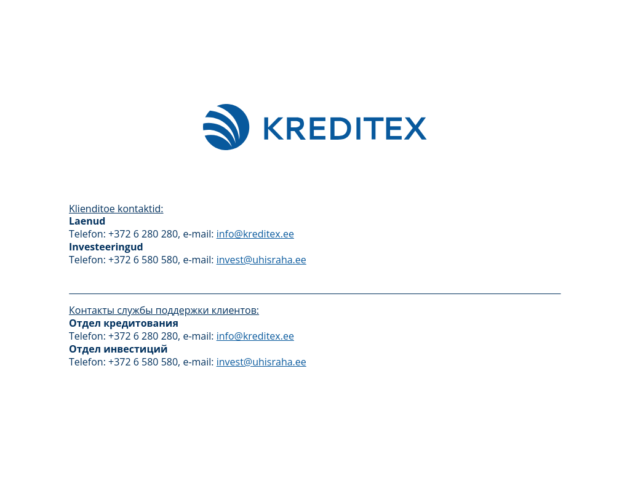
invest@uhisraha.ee (261, 259)
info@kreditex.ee (255, 234)
